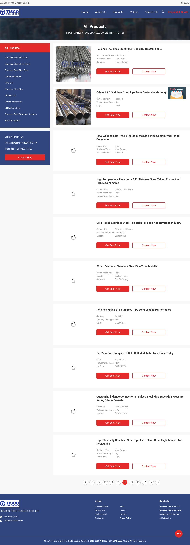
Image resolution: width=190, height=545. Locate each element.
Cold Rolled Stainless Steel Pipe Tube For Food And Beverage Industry (138, 222)
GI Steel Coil (10, 95)
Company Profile (101, 506)
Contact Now (25, 157)
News (122, 506)
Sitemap (123, 514)
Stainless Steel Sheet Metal (17, 64)
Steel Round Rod (12, 120)
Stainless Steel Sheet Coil (16, 57)
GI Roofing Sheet (12, 108)
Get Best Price (113, 71)
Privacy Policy (125, 518)
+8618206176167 (28, 143)
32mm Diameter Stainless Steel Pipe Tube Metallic (127, 266)
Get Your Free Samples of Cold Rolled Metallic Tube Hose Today (135, 353)
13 (118, 482)
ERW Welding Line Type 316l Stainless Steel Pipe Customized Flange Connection (138, 137)
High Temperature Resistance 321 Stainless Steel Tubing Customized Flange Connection (138, 181)
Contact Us (99, 518)
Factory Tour (100, 510)
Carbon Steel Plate (13, 102)
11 (105, 482)
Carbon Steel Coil (13, 76)
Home (69, 33)
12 (112, 482)
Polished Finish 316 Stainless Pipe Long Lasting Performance (133, 309)
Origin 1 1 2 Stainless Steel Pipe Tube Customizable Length (132, 92)
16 (138, 482)
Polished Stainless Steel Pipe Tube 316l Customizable (129, 48)
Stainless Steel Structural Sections (21, 114)
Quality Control (101, 514)
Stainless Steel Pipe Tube (16, 70)
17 (144, 482)
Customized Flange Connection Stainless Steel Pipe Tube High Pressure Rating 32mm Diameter (139, 398)
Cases (122, 510)
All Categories (165, 518)
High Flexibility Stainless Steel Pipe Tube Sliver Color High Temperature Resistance (139, 441)
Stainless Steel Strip (14, 89)
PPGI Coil (9, 83)
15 (131, 482)
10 (98, 482)
